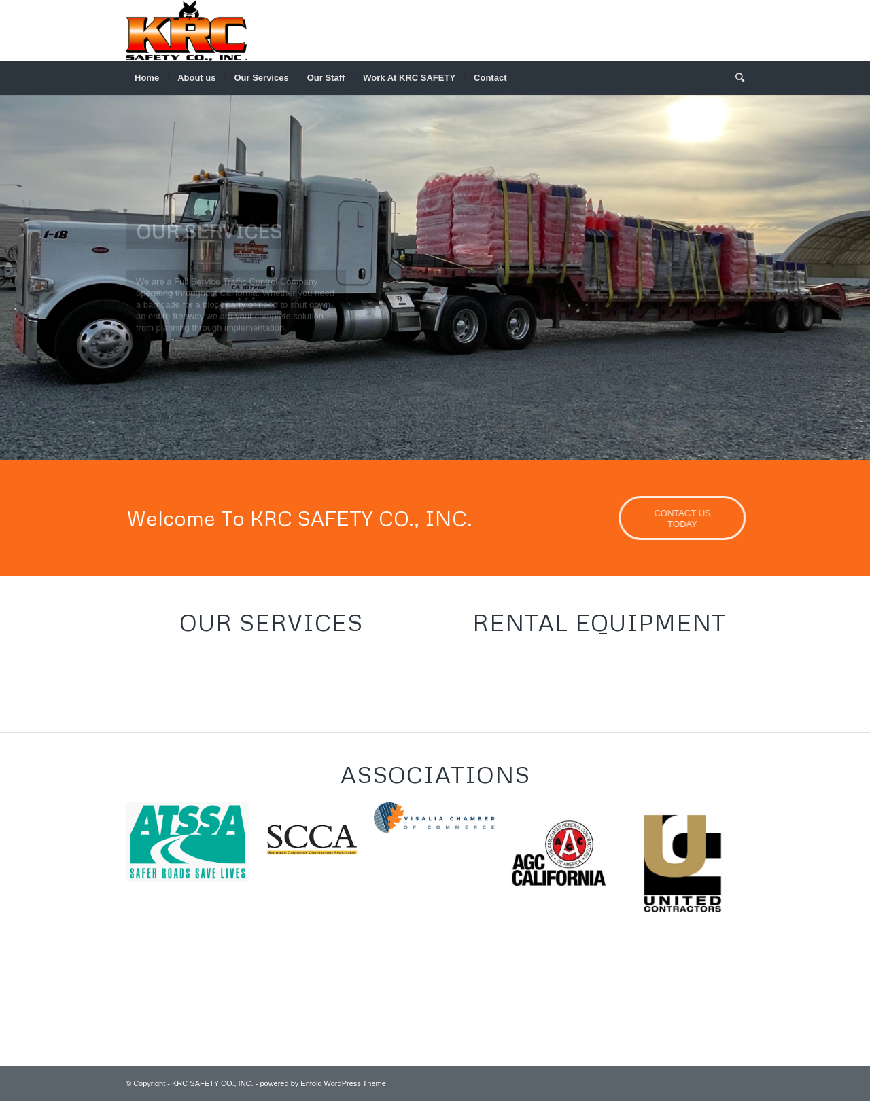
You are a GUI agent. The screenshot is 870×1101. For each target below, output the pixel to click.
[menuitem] (147, 78)
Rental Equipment (599, 622)
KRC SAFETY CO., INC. (213, 1083)
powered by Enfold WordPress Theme (322, 1083)
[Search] (735, 78)
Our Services (271, 622)
